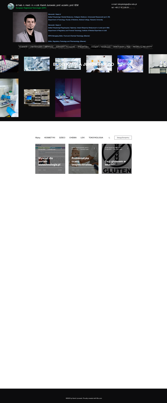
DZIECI (62, 137)
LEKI (83, 137)
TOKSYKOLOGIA (96, 137)
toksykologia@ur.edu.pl (127, 4)
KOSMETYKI (49, 137)
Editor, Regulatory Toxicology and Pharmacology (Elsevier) (67, 41)
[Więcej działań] (62, 148)
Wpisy (37, 137)
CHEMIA (73, 137)
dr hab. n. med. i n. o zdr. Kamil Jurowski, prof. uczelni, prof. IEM (47, 5)
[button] (109, 138)
